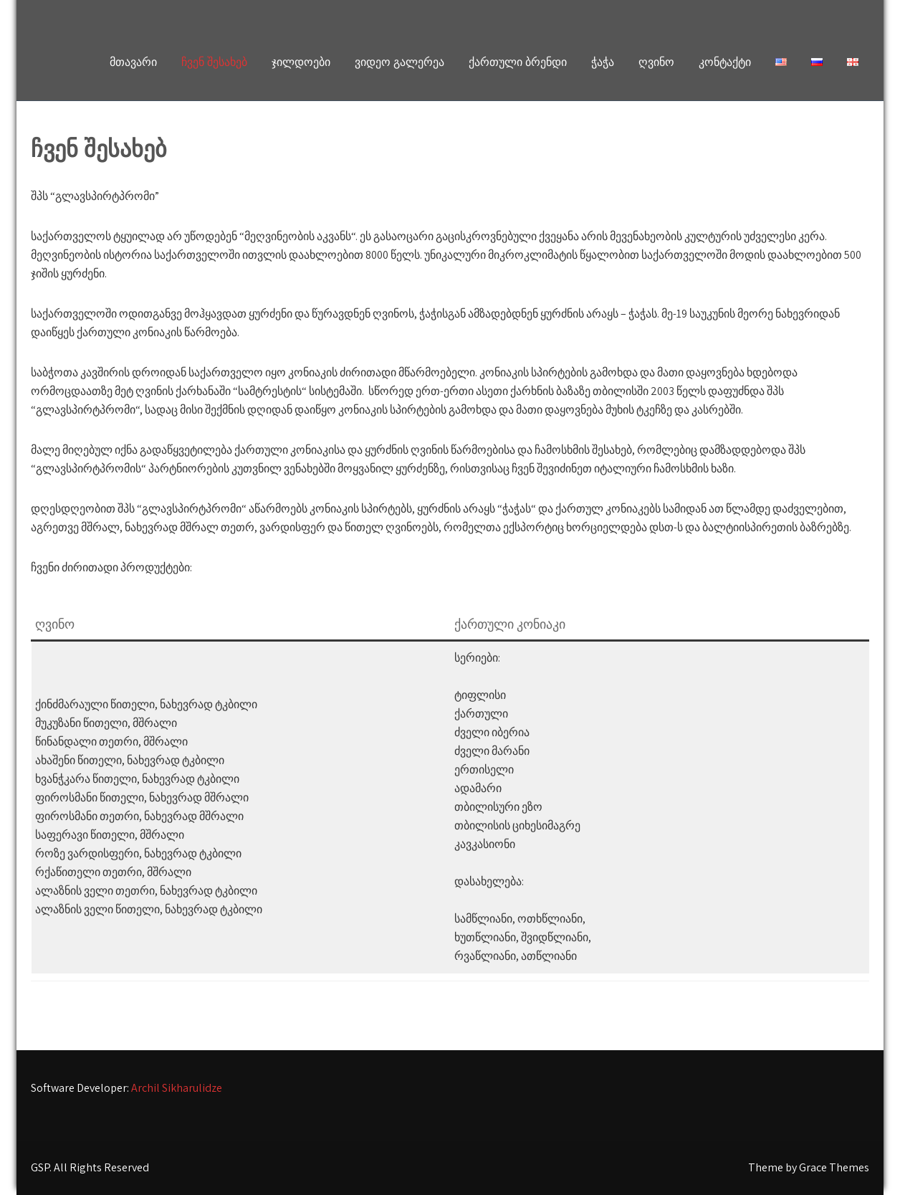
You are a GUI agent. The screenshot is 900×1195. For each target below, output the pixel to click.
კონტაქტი (725, 62)
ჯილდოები (301, 62)
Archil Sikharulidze (176, 1087)
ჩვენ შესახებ (214, 62)
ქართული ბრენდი (518, 62)
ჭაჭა (602, 62)
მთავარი (133, 62)
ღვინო (656, 62)
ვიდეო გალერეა (399, 62)
